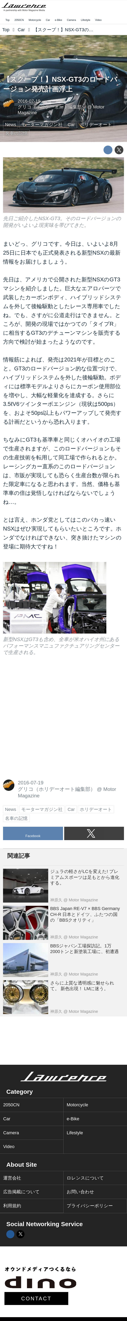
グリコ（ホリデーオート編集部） (52, 106)
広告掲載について (21, 1191)
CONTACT (36, 1298)
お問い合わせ (80, 1191)
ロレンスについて (85, 1178)
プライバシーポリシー (90, 1205)
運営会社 (12, 1178)
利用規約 (12, 1205)
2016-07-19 (29, 101)
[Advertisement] (33, 692)
